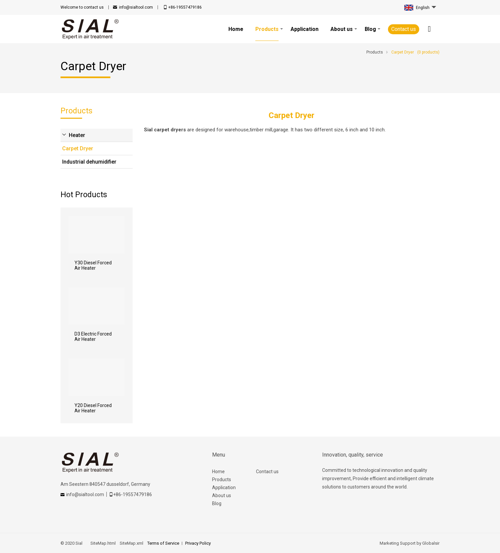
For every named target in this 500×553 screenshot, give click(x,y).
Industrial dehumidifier (89, 162)
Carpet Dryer (77, 148)
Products (221, 479)
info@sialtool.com (136, 7)
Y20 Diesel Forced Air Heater (93, 408)
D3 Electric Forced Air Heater (93, 336)
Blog (216, 503)
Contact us (403, 29)
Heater (77, 135)
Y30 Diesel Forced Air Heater (93, 265)
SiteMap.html (103, 543)
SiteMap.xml (131, 543)
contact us (82, 7)
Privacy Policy (198, 543)
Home (218, 471)
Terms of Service (163, 543)
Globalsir (430, 543)
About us (221, 495)
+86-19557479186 (185, 7)
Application (224, 487)
